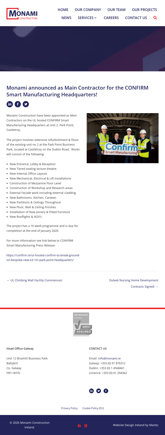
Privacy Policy (69, 408)
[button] (95, 18)
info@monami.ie (109, 358)
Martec (154, 425)
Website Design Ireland (128, 425)
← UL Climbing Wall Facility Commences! (34, 280)
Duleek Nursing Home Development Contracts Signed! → (133, 281)
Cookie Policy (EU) (93, 408)
